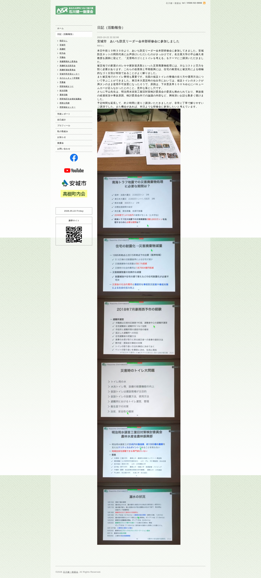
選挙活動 (64, 95)
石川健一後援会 (70, 572)
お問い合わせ (63, 149)
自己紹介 (61, 120)
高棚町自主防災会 (68, 66)
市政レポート (63, 114)
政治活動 (64, 91)
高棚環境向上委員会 (69, 61)
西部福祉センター (68, 107)
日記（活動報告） (66, 34)
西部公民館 (65, 103)
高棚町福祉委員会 (68, 70)
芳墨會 (63, 82)
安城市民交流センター (70, 74)
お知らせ (61, 137)
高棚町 (63, 49)
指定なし (101, 46)
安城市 (63, 45)
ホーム (60, 28)
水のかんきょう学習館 (70, 78)
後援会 (60, 143)
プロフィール (63, 125)
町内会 (63, 53)
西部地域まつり (67, 86)
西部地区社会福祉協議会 (71, 99)
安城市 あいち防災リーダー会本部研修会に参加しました (138, 41)
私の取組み (62, 131)
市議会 (63, 57)
